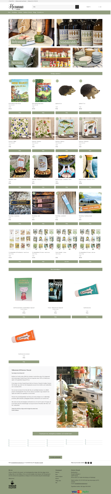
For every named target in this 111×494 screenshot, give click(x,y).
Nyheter (20, 12)
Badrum (57, 483)
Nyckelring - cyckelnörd (61, 215)
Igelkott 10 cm (59, 103)
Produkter (14, 12)
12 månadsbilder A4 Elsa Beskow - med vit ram (19, 252)
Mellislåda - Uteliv (12, 179)
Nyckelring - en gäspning (14, 215)
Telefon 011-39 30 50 (32, 1)
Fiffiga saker (58, 491)
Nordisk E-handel (39, 473)
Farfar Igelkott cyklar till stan (15, 103)
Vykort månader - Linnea (61, 252)
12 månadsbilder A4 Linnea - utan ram (87, 252)
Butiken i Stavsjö (27, 12)
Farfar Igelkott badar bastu (37, 103)
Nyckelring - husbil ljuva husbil (85, 215)
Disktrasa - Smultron (36, 141)
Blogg (34, 12)
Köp (20, 112)
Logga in (88, 6)
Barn (57, 485)
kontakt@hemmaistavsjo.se (17, 473)
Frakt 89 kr (11, 1)
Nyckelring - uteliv (36, 215)
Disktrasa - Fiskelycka (83, 141)
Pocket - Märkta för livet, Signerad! (55, 307)
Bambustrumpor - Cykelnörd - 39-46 (63, 179)
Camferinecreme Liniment (24, 354)
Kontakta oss (40, 12)
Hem (9, 12)
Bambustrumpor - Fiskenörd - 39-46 (87, 179)
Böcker (57, 489)
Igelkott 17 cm (82, 103)
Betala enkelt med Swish (20, 1)
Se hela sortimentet (55, 467)
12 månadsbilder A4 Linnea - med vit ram (41, 252)
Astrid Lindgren (59, 487)
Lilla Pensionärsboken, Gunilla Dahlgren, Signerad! (24, 307)
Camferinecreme (87, 307)
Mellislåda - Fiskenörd (36, 179)
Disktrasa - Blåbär (12, 141)
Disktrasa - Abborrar (60, 141)
